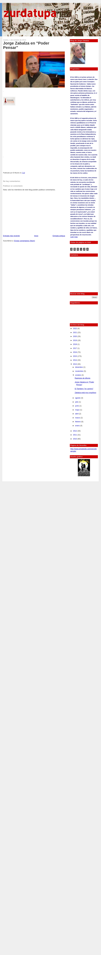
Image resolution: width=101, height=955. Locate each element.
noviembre (79, 371)
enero (77, 426)
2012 (75, 431)
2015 (75, 356)
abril (77, 414)
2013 (75, 364)
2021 (75, 332)
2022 (75, 328)
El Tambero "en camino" (84, 389)
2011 (75, 435)
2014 (75, 360)
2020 (75, 336)
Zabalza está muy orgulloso (85, 393)
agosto (78, 398)
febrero (78, 422)
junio (77, 406)
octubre (78, 375)
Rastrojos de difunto (82, 378)
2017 (75, 348)
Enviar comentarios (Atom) (24, 241)
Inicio (36, 236)
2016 (75, 352)
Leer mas (74, 237)
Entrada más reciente (11, 236)
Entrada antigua (59, 236)
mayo (77, 410)
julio (77, 402)
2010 (75, 439)
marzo (78, 418)
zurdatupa (29, 13)
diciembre (79, 367)
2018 (75, 344)
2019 (75, 340)
